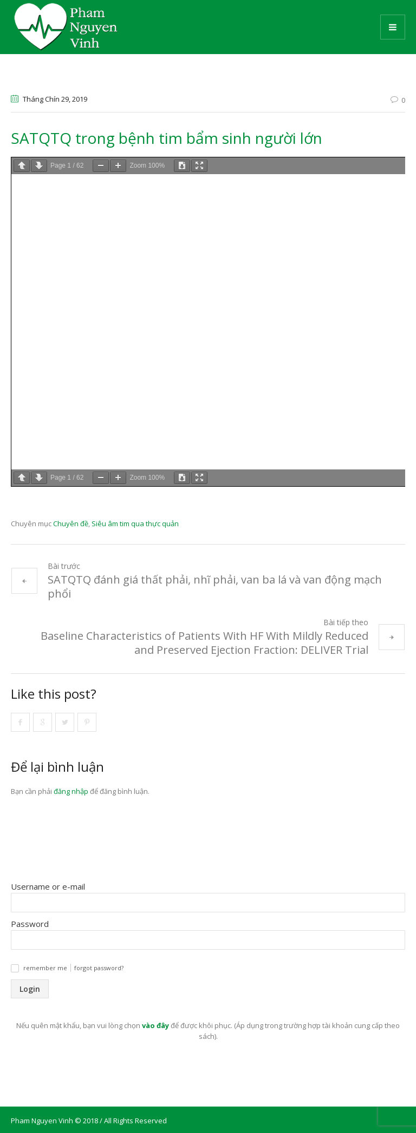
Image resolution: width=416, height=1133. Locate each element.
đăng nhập (71, 791)
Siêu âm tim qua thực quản (135, 523)
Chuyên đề (70, 523)
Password (30, 923)
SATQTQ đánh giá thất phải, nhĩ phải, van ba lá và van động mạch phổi (215, 586)
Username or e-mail (48, 886)
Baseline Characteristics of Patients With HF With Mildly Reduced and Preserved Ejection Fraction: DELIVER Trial (204, 642)
